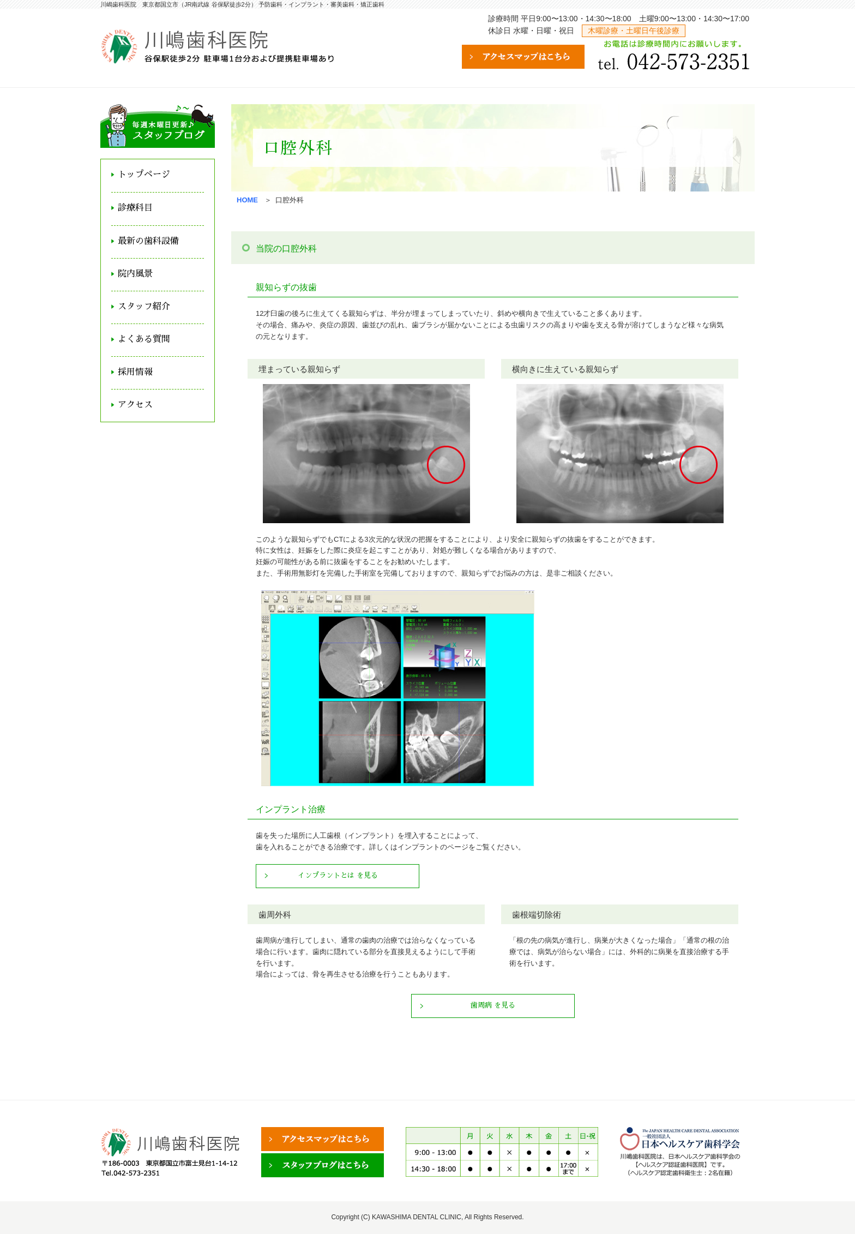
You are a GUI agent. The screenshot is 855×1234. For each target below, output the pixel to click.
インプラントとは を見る (338, 875)
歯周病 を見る (493, 1005)
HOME (247, 200)
